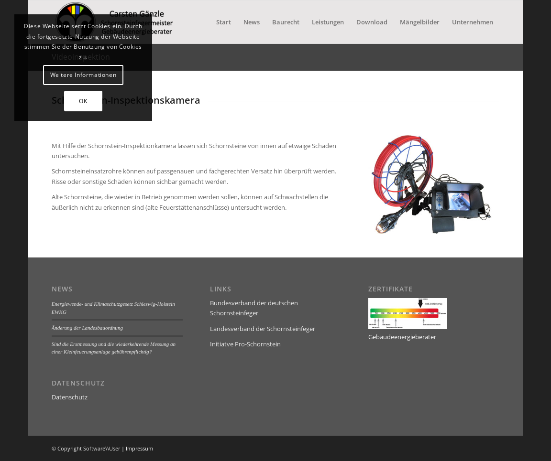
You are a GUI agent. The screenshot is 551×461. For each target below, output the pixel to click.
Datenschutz (70, 397)
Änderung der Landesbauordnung (87, 328)
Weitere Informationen (83, 75)
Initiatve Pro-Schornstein (245, 344)
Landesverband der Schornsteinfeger (262, 328)
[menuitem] (223, 21)
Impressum (139, 448)
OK (83, 101)
